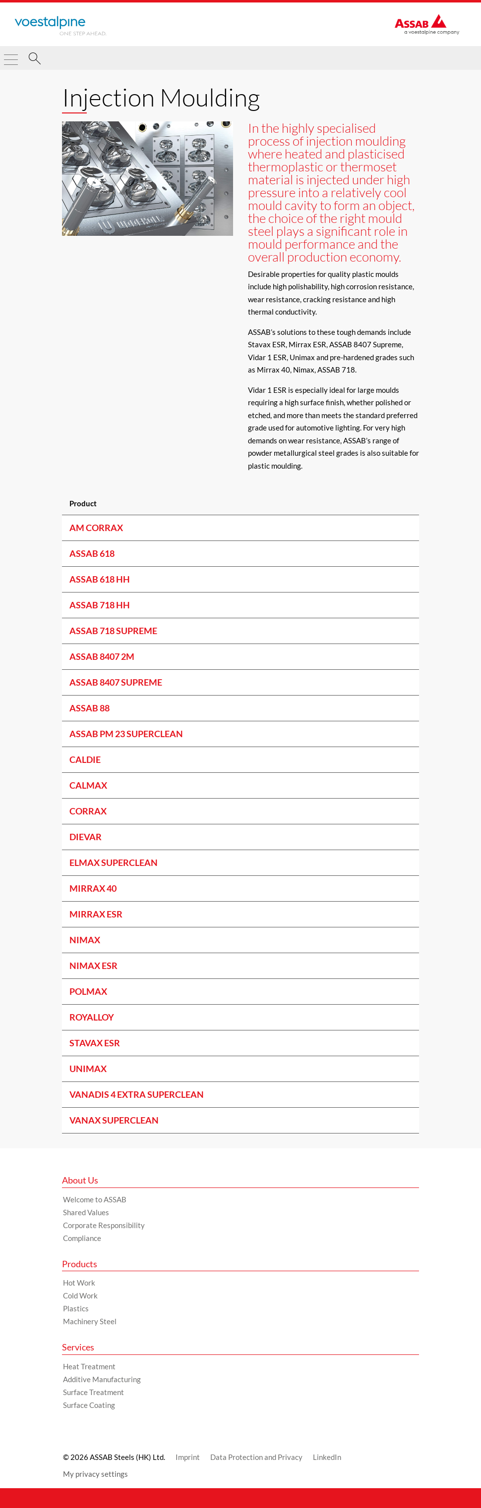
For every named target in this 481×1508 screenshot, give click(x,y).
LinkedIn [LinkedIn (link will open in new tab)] (327, 1457)
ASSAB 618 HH (99, 579)
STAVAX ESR (94, 1042)
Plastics (76, 1308)
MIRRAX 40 (93, 888)
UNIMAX (88, 1068)
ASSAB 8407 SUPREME (115, 682)
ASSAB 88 (89, 707)
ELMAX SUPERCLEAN (113, 862)
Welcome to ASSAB (94, 1199)
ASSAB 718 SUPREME (113, 630)
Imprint (188, 1457)
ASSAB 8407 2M (101, 656)
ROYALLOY (91, 1017)
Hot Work (79, 1282)
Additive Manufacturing (102, 1379)
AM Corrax (96, 527)
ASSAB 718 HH (99, 604)
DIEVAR (85, 836)
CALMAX (88, 785)
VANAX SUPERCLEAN (114, 1120)
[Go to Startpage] (60, 26)
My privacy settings (95, 1473)
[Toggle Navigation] (11, 55)
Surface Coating (89, 1404)
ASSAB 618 (92, 553)
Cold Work (80, 1295)
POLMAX (88, 991)
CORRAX (88, 811)
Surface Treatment (93, 1392)
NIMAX (84, 939)
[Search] (35, 60)
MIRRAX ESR (95, 914)
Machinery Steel (90, 1321)
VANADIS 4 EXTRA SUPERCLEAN (136, 1094)
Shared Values (86, 1212)
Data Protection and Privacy (256, 1457)
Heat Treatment (89, 1366)
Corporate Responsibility (104, 1225)
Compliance (82, 1238)
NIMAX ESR (93, 965)
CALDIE (85, 759)
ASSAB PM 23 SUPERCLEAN (126, 733)
